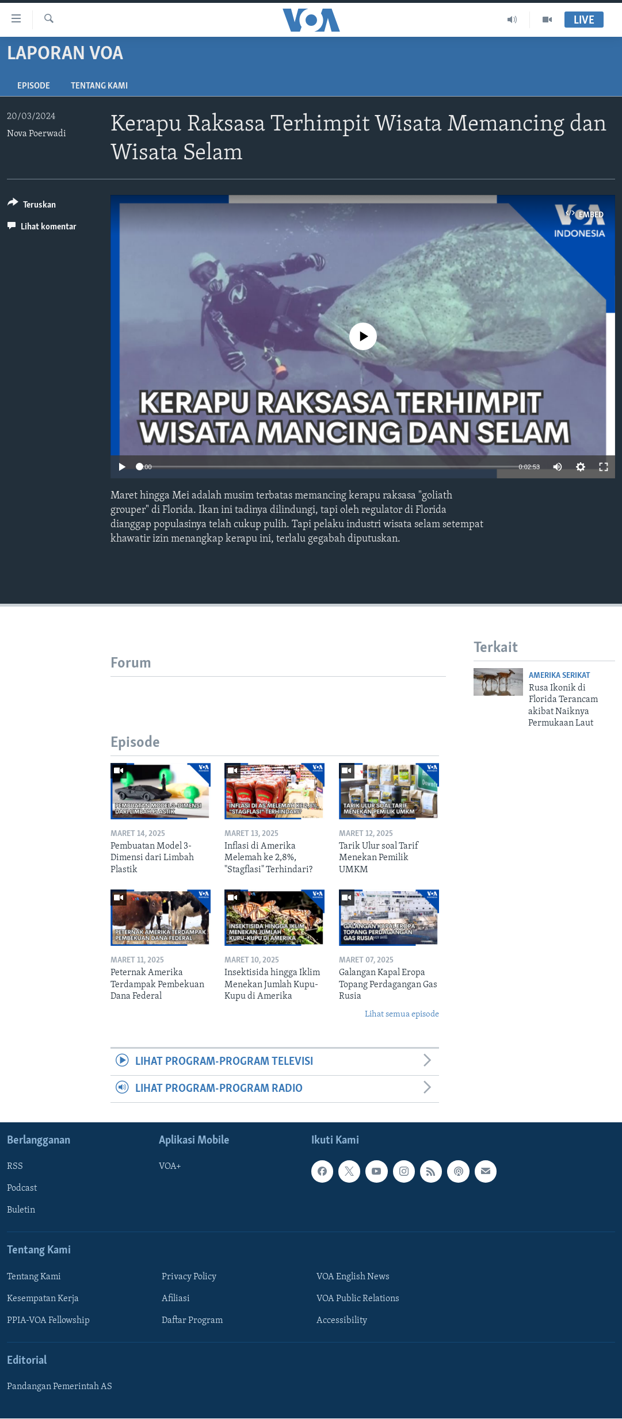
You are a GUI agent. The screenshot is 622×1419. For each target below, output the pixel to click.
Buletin (21, 1210)
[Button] (31, 206)
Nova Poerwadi (36, 134)
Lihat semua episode (402, 1014)
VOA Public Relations (357, 1298)
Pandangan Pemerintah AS (59, 1387)
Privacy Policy (189, 1277)
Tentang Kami (99, 86)
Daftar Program (192, 1320)
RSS (15, 1167)
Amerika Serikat (559, 676)
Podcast (22, 1189)
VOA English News (353, 1277)
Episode (33, 86)
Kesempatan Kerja (43, 1298)
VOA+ (170, 1167)
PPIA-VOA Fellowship (48, 1320)
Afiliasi (176, 1298)
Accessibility (341, 1320)
